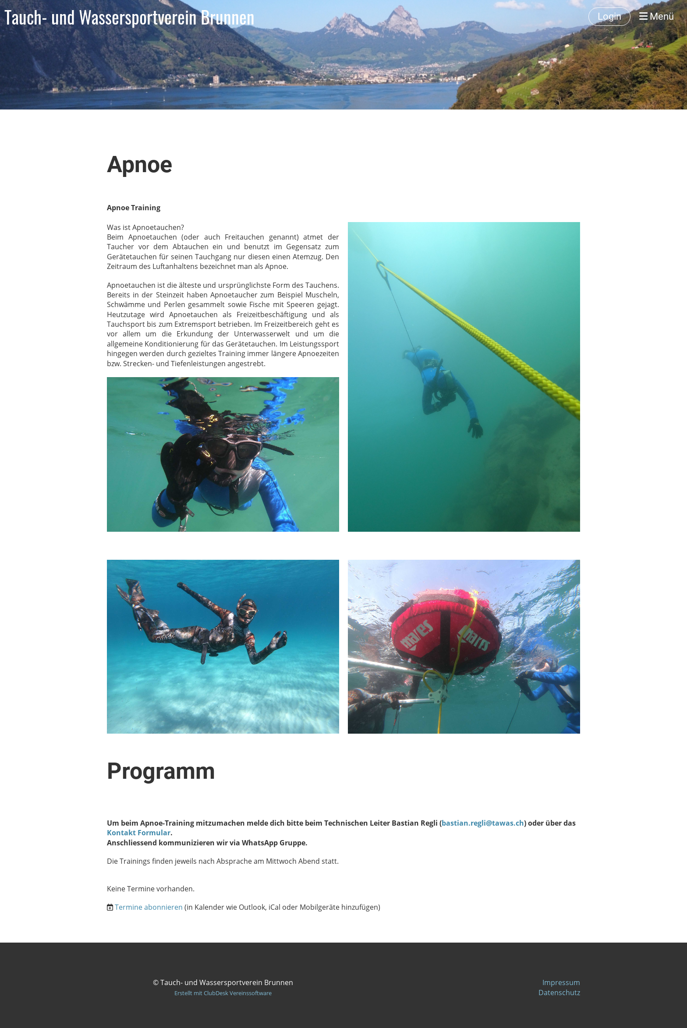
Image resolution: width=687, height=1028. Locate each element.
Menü (656, 16)
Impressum (561, 982)
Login (609, 16)
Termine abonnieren (149, 907)
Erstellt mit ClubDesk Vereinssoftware (223, 993)
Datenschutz (559, 992)
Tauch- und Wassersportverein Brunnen (129, 16)
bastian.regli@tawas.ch (483, 823)
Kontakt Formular (138, 832)
